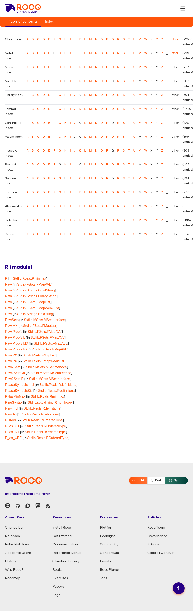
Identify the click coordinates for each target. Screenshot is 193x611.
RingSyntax (13, 402)
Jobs (103, 578)
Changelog (14, 527)
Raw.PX (11, 355)
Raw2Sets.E (14, 379)
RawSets (12, 320)
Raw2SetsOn (15, 373)
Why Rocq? (14, 569)
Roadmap (12, 578)
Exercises (60, 578)
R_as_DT (12, 432)
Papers (58, 586)
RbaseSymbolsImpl (19, 385)
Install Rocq (61, 527)
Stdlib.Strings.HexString (35, 314)
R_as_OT (12, 426)
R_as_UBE (13, 438)
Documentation (65, 544)
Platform (107, 527)
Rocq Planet (110, 569)
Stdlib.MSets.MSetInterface (44, 320)
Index (49, 21)
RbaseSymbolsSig (19, 390)
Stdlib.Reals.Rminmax (29, 278)
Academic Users (18, 553)
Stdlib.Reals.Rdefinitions (58, 385)
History (11, 561)
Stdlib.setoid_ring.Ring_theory (50, 402)
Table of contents (23, 21)
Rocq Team (156, 527)
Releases (12, 536)
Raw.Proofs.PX (16, 349)
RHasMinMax (15, 396)
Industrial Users (17, 544)
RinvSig (11, 414)
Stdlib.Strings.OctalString (36, 290)
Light (138, 480)
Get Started (62, 536)
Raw (8, 284)
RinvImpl (11, 408)
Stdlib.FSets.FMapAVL (34, 284)
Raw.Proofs (13, 331)
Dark (156, 480)
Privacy (153, 544)
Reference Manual (67, 553)
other (175, 39)
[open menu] (183, 8)
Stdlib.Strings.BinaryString (36, 296)
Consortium (109, 553)
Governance (157, 536)
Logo (56, 595)
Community (109, 544)
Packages (108, 536)
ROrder (10, 420)
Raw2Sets (12, 367)
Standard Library (65, 561)
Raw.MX (11, 326)
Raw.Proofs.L (15, 337)
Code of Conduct (161, 553)
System (176, 480)
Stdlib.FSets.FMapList (33, 302)
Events (105, 561)
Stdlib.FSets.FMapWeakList (38, 308)
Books (57, 569)
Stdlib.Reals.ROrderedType (42, 420)
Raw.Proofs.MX (16, 343)
